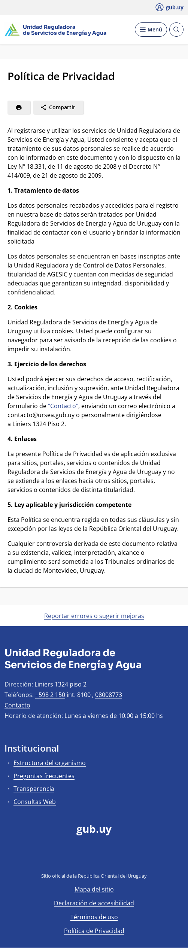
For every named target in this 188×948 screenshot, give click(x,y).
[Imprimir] (18, 107)
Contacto (17, 705)
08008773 (108, 695)
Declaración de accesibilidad (94, 903)
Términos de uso (94, 917)
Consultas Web (34, 802)
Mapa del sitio (94, 889)
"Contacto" (63, 406)
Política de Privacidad (94, 931)
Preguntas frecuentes (44, 776)
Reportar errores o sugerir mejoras (94, 616)
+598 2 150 (50, 695)
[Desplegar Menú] (151, 29)
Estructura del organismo (49, 763)
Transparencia (33, 789)
